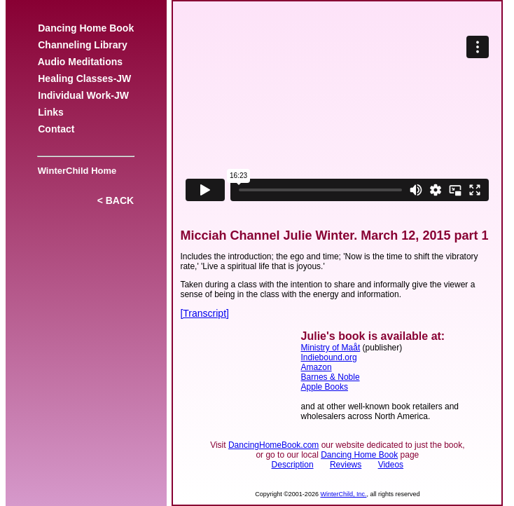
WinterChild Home (74, 170)
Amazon (316, 367)
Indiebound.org (329, 357)
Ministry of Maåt (331, 348)
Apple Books (324, 387)
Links (50, 112)
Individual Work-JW (83, 95)
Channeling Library (82, 44)
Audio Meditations (79, 61)
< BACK (115, 200)
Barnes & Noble (330, 377)
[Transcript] (204, 313)
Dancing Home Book (85, 28)
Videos (390, 465)
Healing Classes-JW (84, 78)
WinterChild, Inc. (343, 494)
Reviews (345, 465)
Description (293, 465)
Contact (56, 129)
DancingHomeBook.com (273, 445)
